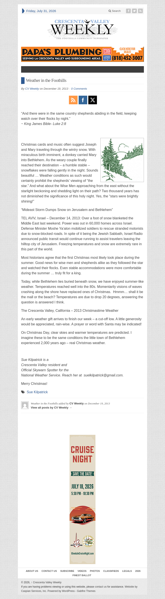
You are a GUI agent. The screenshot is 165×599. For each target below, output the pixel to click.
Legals (127, 571)
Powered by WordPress (61, 591)
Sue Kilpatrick (37, 392)
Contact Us (49, 571)
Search (115, 10)
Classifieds (111, 571)
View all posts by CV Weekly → (51, 407)
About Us (32, 571)
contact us (101, 586)
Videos (82, 571)
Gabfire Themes (86, 591)
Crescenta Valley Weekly (46, 582)
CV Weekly (32, 88)
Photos (95, 571)
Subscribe (67, 571)
